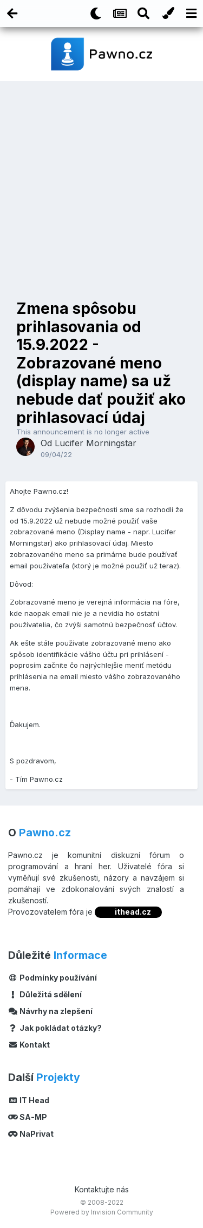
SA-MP (27, 1117)
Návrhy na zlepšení (50, 1011)
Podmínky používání (52, 977)
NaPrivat (31, 1133)
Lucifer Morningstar (95, 443)
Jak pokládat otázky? (55, 1027)
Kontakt (29, 1044)
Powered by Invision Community (101, 1212)
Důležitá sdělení (45, 994)
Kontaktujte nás (102, 1189)
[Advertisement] (101, 187)
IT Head (28, 1100)
